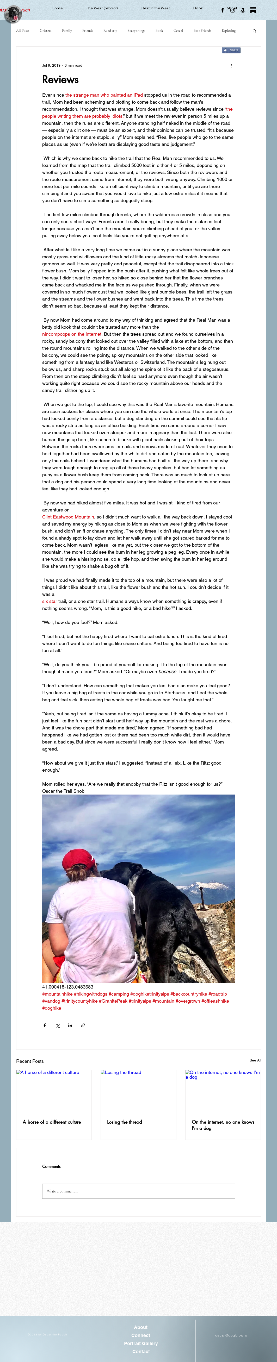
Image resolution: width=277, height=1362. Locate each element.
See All (255, 1060)
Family (67, 30)
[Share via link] (83, 1025)
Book (159, 30)
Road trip (110, 30)
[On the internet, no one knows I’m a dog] (223, 1091)
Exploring (229, 30)
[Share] (231, 50)
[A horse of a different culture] (54, 1091)
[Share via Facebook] (44, 1025)
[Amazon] (243, 10)
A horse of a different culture (52, 1122)
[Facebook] (222, 10)
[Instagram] (233, 10)
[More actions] (232, 65)
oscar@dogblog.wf (232, 1335)
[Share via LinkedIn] (70, 1025)
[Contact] (141, 1351)
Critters (46, 30)
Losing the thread (124, 1122)
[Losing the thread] (138, 1091)
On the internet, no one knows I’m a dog (223, 1125)
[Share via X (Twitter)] (57, 1025)
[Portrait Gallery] (141, 1343)
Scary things (136, 30)
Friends (87, 30)
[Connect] (141, 1335)
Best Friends (202, 30)
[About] (141, 1327)
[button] (254, 31)
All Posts (22, 30)
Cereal (178, 30)
